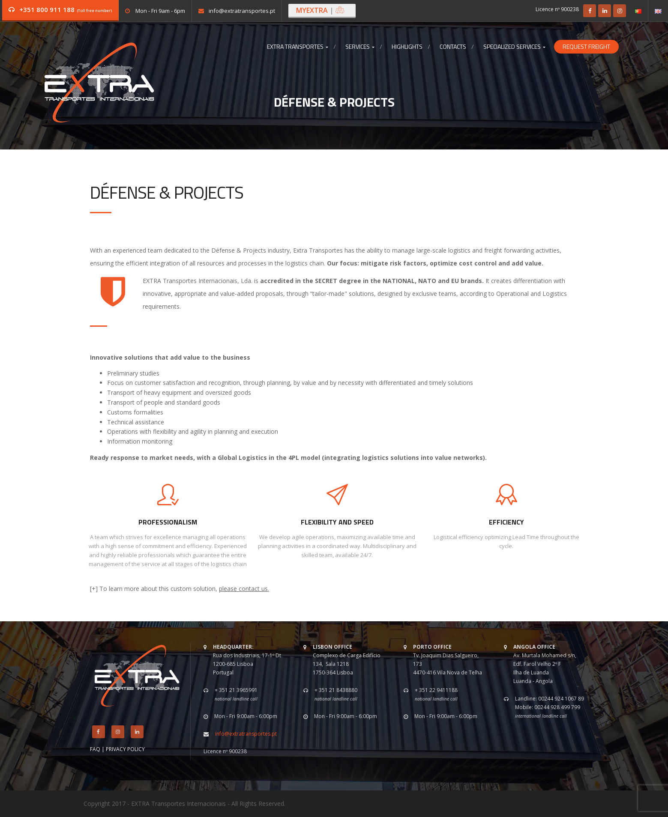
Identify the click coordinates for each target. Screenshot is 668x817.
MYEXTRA (320, 10)
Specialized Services (514, 46)
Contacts (453, 46)
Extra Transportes (297, 46)
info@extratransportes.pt (242, 11)
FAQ (95, 749)
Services (359, 46)
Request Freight (586, 46)
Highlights (407, 46)
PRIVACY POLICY (125, 749)
